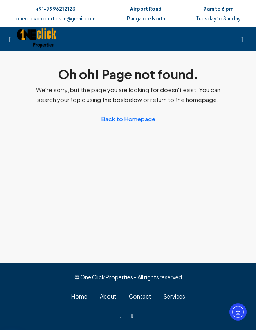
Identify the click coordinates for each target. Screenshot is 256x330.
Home (79, 296)
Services (174, 296)
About (108, 296)
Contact (140, 296)
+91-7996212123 (56, 9)
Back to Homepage (128, 118)
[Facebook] (122, 315)
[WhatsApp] (133, 315)
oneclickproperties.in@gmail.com (56, 19)
